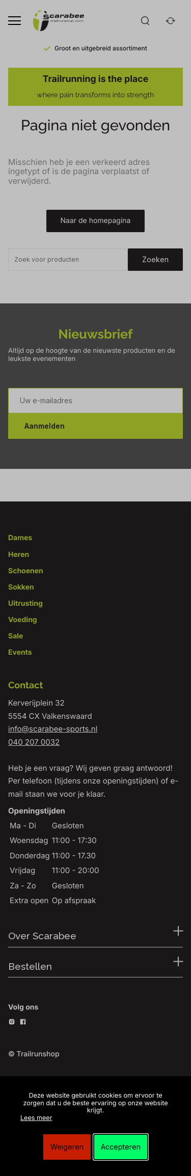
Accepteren (121, 1146)
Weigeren (67, 1146)
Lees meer (36, 1118)
